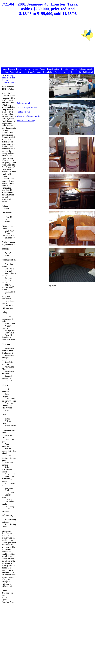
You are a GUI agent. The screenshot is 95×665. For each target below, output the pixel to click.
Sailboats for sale (24, 103)
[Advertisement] (40, 43)
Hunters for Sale (23, 112)
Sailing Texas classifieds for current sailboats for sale (9, 78)
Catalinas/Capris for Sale (27, 107)
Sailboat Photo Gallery (26, 120)
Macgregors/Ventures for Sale (29, 116)
